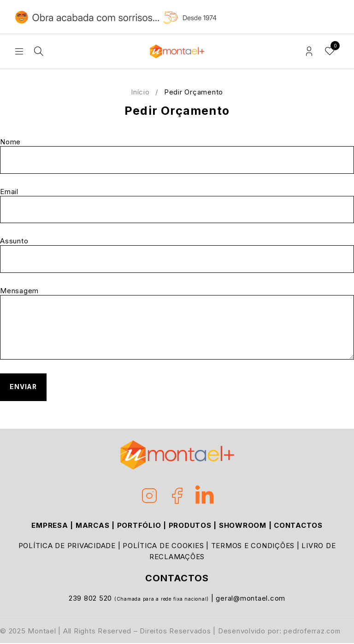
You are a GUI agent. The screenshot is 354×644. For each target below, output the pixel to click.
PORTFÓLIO (139, 526)
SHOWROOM (242, 526)
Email (177, 206)
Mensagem (177, 323)
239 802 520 (91, 599)
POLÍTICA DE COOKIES (163, 546)
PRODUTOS (190, 526)
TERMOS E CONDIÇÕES (253, 546)
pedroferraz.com (312, 631)
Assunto (177, 255)
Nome (177, 156)
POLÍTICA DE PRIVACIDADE (67, 546)
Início (140, 92)
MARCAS (93, 526)
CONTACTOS (298, 526)
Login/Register (309, 51)
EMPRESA (49, 526)
